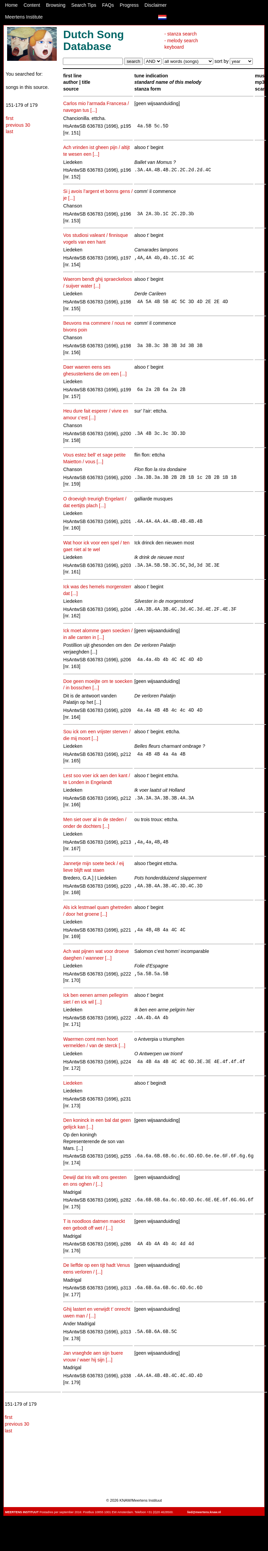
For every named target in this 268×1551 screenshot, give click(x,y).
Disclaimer (156, 5)
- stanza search (180, 33)
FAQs (108, 5)
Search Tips (83, 5)
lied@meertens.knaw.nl (204, 1512)
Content (32, 5)
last (9, 131)
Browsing (56, 5)
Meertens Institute (24, 17)
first (10, 118)
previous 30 (18, 125)
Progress (129, 5)
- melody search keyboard (181, 44)
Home (11, 5)
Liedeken (72, 1083)
